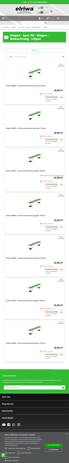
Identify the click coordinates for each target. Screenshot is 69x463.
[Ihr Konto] (41, 18)
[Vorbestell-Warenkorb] (43, 12)
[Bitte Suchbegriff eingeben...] (32, 23)
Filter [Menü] (34, 50)
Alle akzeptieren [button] (53, 445)
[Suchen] (45, 23)
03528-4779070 (42, 2)
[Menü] (5, 18)
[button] (3, 455)
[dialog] (34, 447)
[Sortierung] (39, 57)
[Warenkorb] (43, 7)
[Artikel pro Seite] (9, 57)
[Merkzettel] (50, 18)
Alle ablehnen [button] (53, 449)
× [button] (67, 434)
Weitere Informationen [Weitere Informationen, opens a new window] (11, 445)
